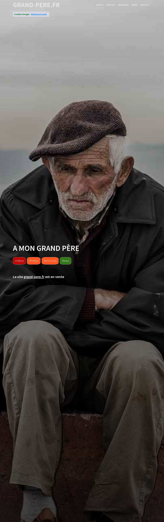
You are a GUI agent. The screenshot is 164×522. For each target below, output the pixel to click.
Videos (99, 4)
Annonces (123, 4)
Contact (145, 4)
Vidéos (19, 261)
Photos (110, 4)
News (134, 4)
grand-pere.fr (36, 5)
